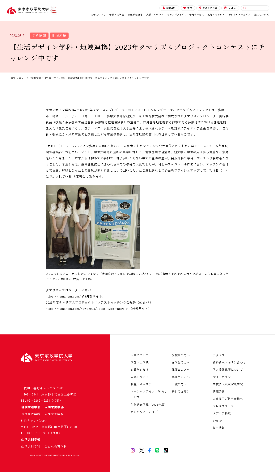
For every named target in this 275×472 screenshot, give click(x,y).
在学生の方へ (181, 362)
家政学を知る (135, 14)
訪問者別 (169, 7)
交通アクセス (208, 7)
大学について (98, 14)
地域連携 (59, 35)
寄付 (187, 7)
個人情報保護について (228, 370)
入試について (140, 377)
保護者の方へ (181, 370)
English (230, 7)
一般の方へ (179, 384)
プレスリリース (223, 406)
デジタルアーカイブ (240, 14)
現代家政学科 (32, 414)
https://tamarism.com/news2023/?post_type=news (85, 308)
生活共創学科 (32, 446)
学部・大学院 (116, 14)
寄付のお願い (181, 391)
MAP (60, 388)
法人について (261, 14)
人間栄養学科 (54, 414)
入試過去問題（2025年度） (149, 404)
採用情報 (219, 428)
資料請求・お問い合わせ (229, 362)
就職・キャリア (216, 14)
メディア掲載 (222, 413)
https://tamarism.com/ (63, 296)
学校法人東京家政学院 (228, 384)
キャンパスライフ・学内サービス (185, 14)
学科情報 (39, 35)
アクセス (219, 355)
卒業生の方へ (181, 377)
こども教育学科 (55, 446)
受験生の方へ (181, 355)
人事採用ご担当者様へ (228, 399)
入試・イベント (154, 14)
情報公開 (219, 391)
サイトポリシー (223, 377)
